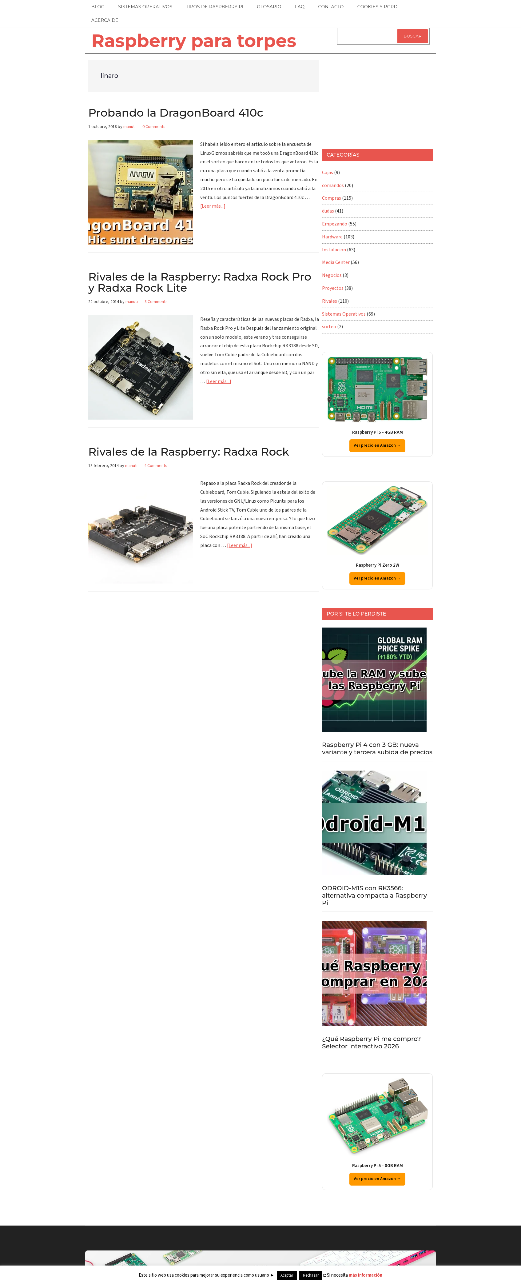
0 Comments (153, 127)
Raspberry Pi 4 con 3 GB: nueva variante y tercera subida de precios (377, 748)
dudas (328, 211)
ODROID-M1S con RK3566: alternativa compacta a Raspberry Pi (374, 895)
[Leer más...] (212, 206)
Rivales (329, 301)
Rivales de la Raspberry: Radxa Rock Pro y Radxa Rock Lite (199, 282)
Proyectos (333, 288)
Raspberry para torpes (193, 40)
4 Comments (155, 466)
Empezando (334, 224)
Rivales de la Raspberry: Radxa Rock (188, 451)
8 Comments (156, 302)
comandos (333, 185)
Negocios (332, 275)
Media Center (336, 262)
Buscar (413, 36)
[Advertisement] (368, 98)
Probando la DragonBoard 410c (175, 112)
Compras (331, 198)
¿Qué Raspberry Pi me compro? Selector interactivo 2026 (371, 1042)
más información (365, 1275)
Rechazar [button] (311, 1275)
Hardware (332, 236)
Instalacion (334, 249)
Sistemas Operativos (344, 314)
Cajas (327, 172)
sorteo (329, 326)
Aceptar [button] (286, 1275)
